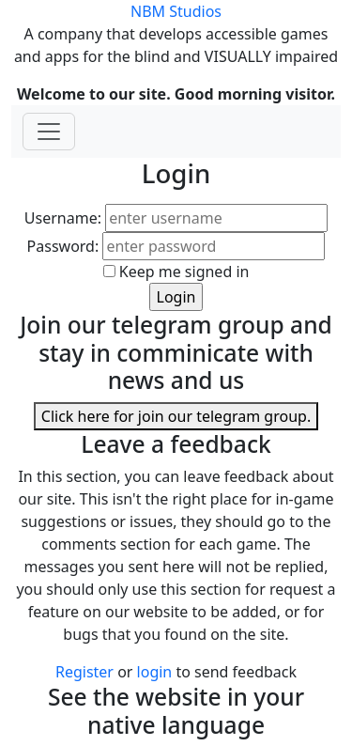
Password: (63, 246)
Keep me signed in (184, 271)
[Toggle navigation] (49, 131)
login (156, 671)
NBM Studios (176, 11)
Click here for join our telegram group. (176, 416)
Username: (62, 218)
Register (84, 671)
